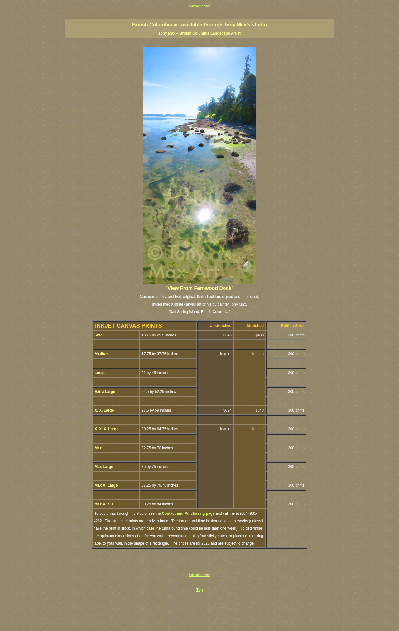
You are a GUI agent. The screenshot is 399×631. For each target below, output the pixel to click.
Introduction (199, 6)
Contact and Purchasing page (188, 513)
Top (199, 590)
